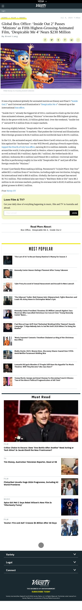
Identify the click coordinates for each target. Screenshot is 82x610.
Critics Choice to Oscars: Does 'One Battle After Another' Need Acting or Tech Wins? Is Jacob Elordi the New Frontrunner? (39, 448)
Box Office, (26, 230)
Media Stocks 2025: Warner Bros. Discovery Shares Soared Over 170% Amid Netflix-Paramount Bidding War (43, 352)
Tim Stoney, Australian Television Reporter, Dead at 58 (30, 462)
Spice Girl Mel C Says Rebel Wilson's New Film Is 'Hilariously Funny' (28, 503)
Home (5, 18)
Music (7, 499)
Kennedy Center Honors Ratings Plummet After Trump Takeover (41, 270)
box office (19, 107)
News (22, 18)
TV (5, 459)
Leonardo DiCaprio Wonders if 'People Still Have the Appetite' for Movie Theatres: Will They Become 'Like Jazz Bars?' (44, 366)
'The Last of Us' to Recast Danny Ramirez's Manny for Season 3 (40, 257)
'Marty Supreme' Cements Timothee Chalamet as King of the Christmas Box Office (44, 339)
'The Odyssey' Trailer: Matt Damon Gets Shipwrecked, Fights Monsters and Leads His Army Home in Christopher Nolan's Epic (45, 298)
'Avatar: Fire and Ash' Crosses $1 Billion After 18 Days (30, 523)
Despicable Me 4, (40, 230)
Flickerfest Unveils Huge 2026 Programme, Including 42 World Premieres (31, 483)
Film (13, 18)
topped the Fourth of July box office (18, 147)
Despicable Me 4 (49, 104)
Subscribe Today (41, 591)
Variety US (11, 191)
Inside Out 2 (55, 230)
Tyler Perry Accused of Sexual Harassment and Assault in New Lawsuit (44, 284)
